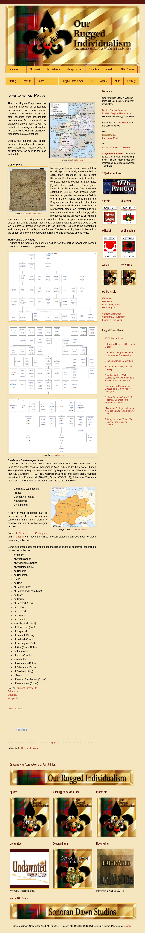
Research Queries (111, 304)
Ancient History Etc (79, 529)
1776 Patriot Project (114, 338)
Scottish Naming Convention (119, 361)
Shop (117, 81)
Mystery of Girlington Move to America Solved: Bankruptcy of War (120, 411)
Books (41, 81)
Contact (114, 147)
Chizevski (35, 69)
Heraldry (131, 81)
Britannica (78, 160)
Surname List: (16, 69)
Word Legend (108, 307)
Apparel (104, 81)
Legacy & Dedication (112, 320)
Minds (116, 138)
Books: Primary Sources (114, 110)
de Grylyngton (39, 533)
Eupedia (12, 694)
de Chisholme (53, 69)
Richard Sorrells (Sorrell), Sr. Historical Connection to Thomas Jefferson (119, 400)
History (13, 81)
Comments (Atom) (30, 748)
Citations (106, 298)
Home (52, 743)
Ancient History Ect (34, 214)
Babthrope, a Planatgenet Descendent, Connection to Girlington (118, 389)
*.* (53, 81)
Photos (27, 81)
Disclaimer (107, 301)
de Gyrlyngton (74, 69)
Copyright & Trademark (113, 317)
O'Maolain (94, 69)
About (105, 147)
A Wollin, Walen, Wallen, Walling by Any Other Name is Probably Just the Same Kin (119, 378)
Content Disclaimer (111, 314)
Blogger (127, 926)
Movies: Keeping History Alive (116, 113)
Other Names (127, 69)
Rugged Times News (72, 81)
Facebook (107, 138)
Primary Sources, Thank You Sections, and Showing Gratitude (119, 422)
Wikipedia (59, 455)
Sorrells (110, 69)
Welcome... (126, 147)
